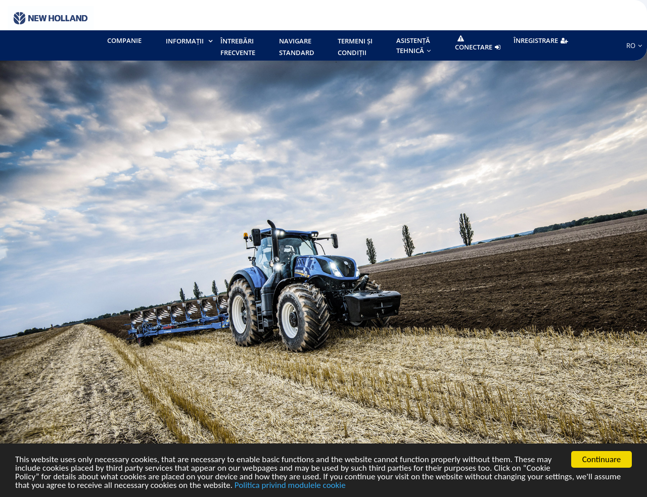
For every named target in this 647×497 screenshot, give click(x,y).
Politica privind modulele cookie (290, 485)
